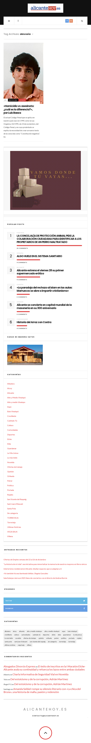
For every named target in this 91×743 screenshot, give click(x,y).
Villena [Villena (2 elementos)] (29, 645)
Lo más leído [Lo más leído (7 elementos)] (9, 638)
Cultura (10, 425)
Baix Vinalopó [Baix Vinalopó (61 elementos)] (72, 631)
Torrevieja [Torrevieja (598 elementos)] (62, 642)
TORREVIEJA (12, 518)
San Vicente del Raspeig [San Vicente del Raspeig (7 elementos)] (37, 642)
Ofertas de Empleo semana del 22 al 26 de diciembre (25, 559)
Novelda (10, 462)
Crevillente (11, 416)
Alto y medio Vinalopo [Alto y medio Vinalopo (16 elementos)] (34, 631)
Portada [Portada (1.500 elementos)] (71, 638)
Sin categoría (12, 513)
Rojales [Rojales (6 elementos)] (79, 638)
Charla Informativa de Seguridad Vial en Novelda (40, 674)
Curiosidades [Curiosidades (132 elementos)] (25, 635)
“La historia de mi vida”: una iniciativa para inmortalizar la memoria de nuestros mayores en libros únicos (45, 564)
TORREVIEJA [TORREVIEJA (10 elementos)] (71, 642)
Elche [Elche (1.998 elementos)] (53, 635)
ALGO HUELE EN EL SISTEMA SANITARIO (39, 256)
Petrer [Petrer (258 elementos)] (56, 638)
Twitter (46, 601)
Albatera (10, 384)
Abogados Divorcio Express (19, 666)
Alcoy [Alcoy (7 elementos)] (15, 631)
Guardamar (11, 448)
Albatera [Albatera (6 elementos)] (7, 631)
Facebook (46, 608)
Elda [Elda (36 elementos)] (59, 635)
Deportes (11, 434)
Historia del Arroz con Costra (34, 322)
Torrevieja (11, 522)
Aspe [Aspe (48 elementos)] (63, 631)
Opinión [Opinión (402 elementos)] (41, 638)
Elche (9, 439)
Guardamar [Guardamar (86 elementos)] (67, 635)
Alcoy (9, 388)
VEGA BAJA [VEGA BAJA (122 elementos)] (21, 645)
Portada (20, 232)
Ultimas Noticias (14, 527)
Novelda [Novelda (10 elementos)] (18, 638)
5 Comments (22, 297)
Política (10, 485)
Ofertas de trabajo (14, 467)
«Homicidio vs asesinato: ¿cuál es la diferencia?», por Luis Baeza (19, 109)
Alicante (20, 267)
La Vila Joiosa (12, 453)
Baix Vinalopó (13, 411)
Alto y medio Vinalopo (16, 402)
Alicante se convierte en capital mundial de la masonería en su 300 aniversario (44, 306)
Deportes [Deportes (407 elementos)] (46, 635)
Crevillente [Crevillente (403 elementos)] (8, 635)
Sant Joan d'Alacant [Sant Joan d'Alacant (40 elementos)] (20, 642)
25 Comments (22, 248)
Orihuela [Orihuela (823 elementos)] (49, 638)
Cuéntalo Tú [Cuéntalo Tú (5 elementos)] (36, 635)
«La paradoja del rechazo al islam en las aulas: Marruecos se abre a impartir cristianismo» (44, 289)
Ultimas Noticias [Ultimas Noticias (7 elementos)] (10, 645)
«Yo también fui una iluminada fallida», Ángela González (26, 573)
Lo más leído (12, 458)
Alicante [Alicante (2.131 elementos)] (21, 631)
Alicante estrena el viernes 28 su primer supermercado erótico (40, 272)
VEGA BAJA (12, 532)
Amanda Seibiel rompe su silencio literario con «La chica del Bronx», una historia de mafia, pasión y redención (42, 690)
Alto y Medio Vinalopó (16, 397)
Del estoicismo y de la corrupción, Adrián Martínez (39, 679)
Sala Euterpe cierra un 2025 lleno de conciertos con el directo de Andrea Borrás (35, 578)
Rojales (10, 495)
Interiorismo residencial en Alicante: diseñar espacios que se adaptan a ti (33, 569)
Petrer (9, 481)
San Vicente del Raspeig (16, 499)
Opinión (22, 100)
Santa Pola (11, 508)
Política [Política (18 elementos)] (63, 638)
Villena (10, 536)
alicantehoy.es (45, 709)
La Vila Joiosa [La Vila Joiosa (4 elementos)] (77, 635)
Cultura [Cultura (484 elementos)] (16, 635)
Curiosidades (22, 319)
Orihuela (10, 476)
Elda (9, 444)
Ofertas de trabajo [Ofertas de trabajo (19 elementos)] (29, 638)
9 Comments (22, 262)
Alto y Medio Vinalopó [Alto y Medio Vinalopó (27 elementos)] (51, 631)
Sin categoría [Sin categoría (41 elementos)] (52, 642)
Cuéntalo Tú (12, 421)
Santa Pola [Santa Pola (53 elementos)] (8, 642)
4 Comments (22, 328)
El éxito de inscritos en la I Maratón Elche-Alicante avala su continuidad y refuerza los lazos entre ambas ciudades (44, 668)
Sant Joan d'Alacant (15, 504)
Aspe (9, 407)
